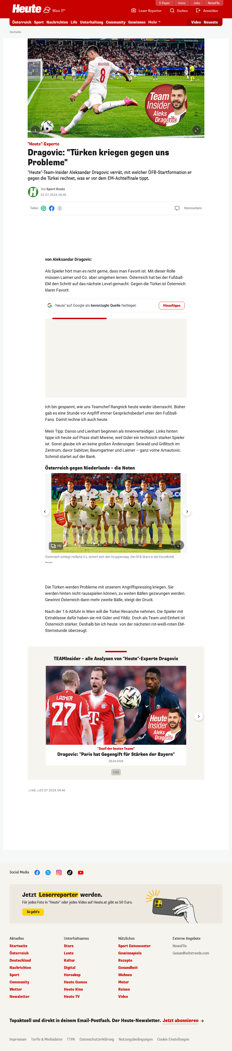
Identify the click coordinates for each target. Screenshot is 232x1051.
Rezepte (125, 960)
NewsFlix (180, 946)
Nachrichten (57, 22)
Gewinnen (136, 22)
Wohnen (125, 975)
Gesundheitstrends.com (191, 953)
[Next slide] (187, 511)
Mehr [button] (152, 22)
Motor (123, 982)
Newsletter (19, 996)
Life (74, 22)
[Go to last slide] (45, 511)
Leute (69, 953)
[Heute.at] (26, 8)
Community (116, 22)
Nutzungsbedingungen (136, 1039)
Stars (68, 946)
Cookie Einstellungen (173, 1039)
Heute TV (72, 996)
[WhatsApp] (43, 208)
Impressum (18, 1039)
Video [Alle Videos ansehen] (196, 22)
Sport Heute (55, 189)
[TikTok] (69, 872)
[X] (48, 872)
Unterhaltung (91, 22)
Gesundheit (128, 968)
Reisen (124, 989)
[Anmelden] (207, 11)
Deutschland (20, 960)
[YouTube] (80, 872)
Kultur (69, 960)
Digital (69, 968)
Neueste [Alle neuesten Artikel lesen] (211, 22)
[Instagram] (59, 872)
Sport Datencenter (134, 946)
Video (123, 996)
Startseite (15, 32)
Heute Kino (73, 989)
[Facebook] (51, 208)
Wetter (16, 989)
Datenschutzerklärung (97, 1039)
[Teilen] (60, 208)
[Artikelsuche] (178, 11)
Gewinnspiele (130, 953)
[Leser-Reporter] (146, 11)
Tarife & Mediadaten (46, 1039)
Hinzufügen (171, 306)
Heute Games (75, 982)
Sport (39, 22)
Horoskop (72, 975)
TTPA (71, 1039)
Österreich (21, 22)
